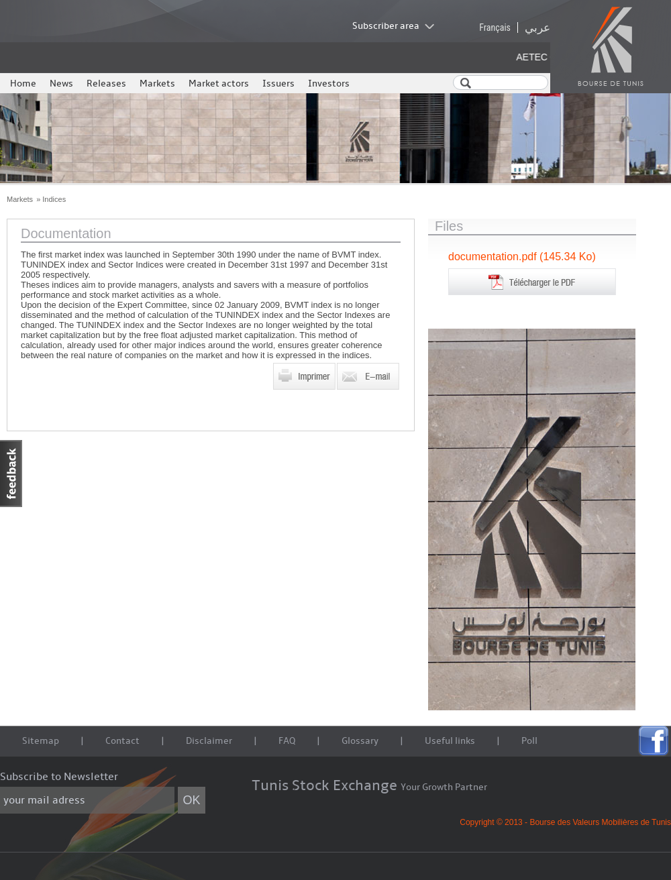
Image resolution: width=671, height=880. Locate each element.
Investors (329, 83)
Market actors (219, 83)
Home (23, 83)
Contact (122, 741)
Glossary (360, 741)
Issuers (278, 83)
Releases (106, 83)
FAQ (286, 741)
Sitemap (40, 741)
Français (495, 27)
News (61, 83)
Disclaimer (209, 741)
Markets (157, 83)
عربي (537, 27)
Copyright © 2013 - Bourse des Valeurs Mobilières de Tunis (565, 822)
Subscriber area (385, 26)
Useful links (450, 741)
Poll (529, 741)
